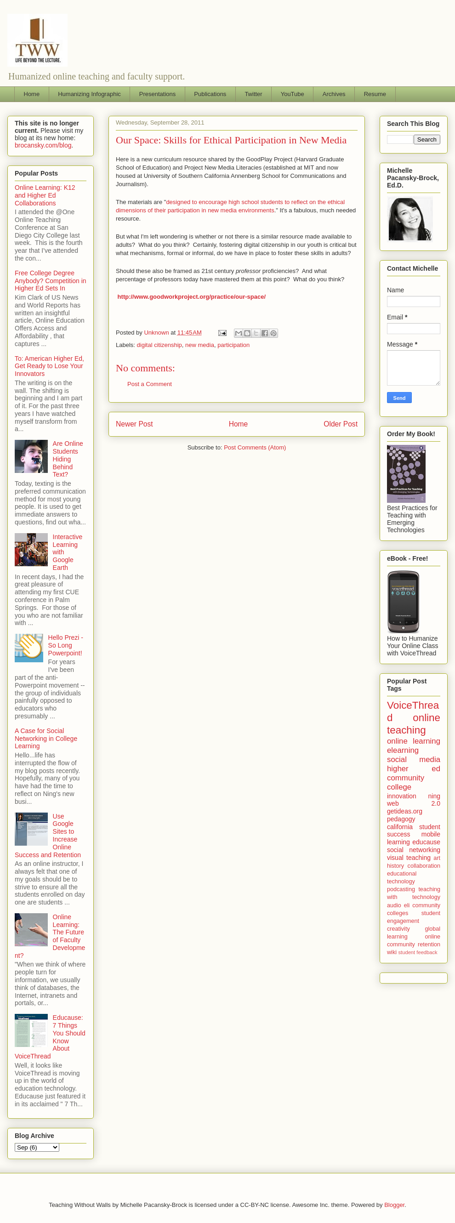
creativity (398, 929)
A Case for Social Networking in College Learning (46, 738)
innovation (401, 796)
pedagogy (401, 819)
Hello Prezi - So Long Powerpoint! (65, 645)
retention (429, 944)
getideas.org (404, 811)
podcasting (401, 889)
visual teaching (409, 857)
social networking (413, 849)
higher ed (413, 768)
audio (394, 905)
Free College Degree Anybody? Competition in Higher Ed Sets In (50, 280)
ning (434, 796)
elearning (403, 750)
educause (426, 842)
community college (405, 782)
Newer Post (134, 424)
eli (407, 905)
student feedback (418, 952)
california (400, 827)
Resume (375, 94)
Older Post (341, 424)
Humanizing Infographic (89, 94)
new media (199, 344)
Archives (334, 94)
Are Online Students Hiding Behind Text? (68, 459)
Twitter (253, 94)
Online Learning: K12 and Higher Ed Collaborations (45, 195)
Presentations (157, 94)
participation (233, 344)
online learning (413, 741)
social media (413, 759)
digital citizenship (159, 344)
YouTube (292, 94)
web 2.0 (413, 803)
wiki (392, 952)
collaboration (424, 866)
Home (32, 94)
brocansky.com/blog (43, 145)
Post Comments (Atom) (255, 447)
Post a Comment (149, 384)
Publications (210, 94)
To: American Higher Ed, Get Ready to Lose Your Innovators (49, 366)
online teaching (413, 724)
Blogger (394, 1204)
